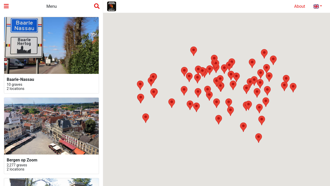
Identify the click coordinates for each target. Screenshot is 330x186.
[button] (196, 107)
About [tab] (299, 6)
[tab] (317, 6)
